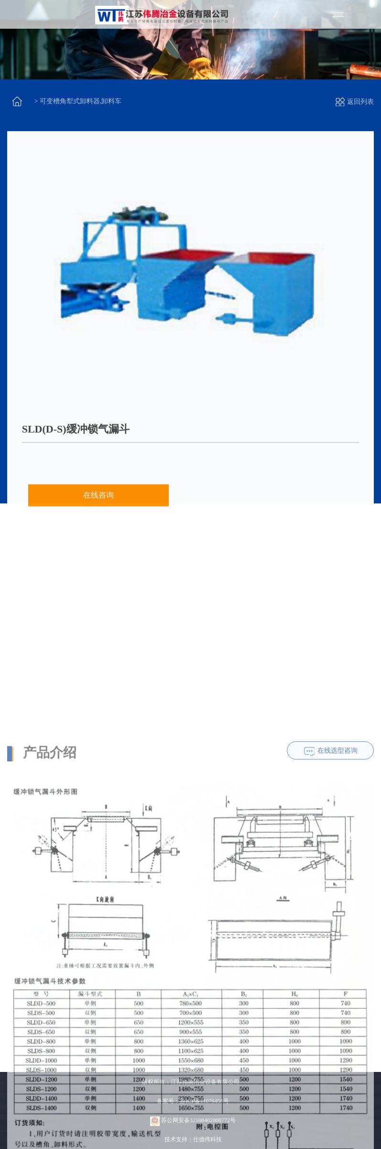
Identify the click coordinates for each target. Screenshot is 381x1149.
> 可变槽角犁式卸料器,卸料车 (78, 101)
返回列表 (354, 101)
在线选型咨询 (337, 857)
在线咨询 (98, 506)
